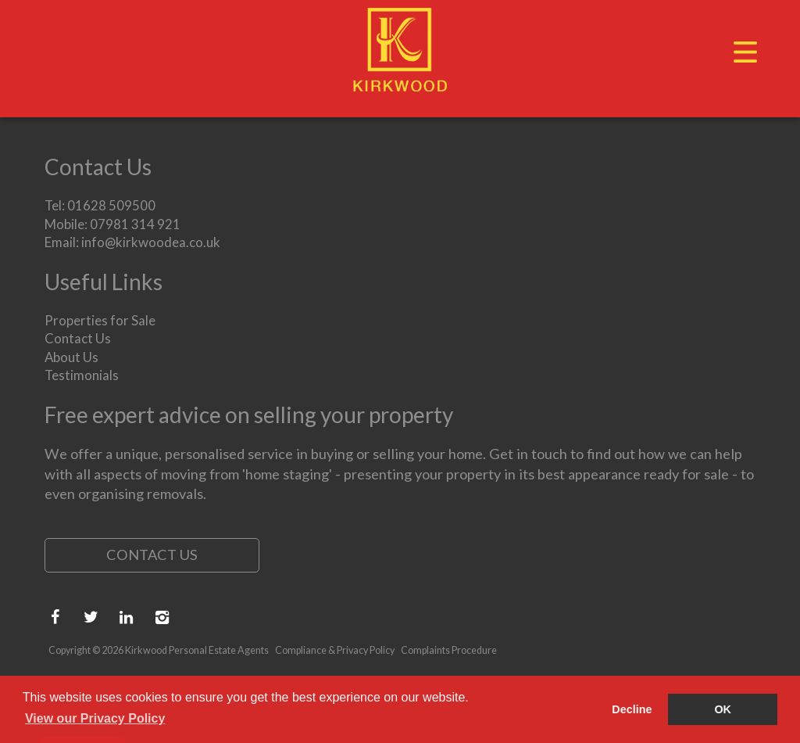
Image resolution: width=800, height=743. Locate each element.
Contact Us (78, 338)
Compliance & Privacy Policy (335, 650)
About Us (71, 357)
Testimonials (82, 375)
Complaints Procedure (449, 650)
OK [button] (722, 709)
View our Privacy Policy (95, 718)
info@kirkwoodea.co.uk (150, 242)
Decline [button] (632, 709)
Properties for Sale (100, 320)
